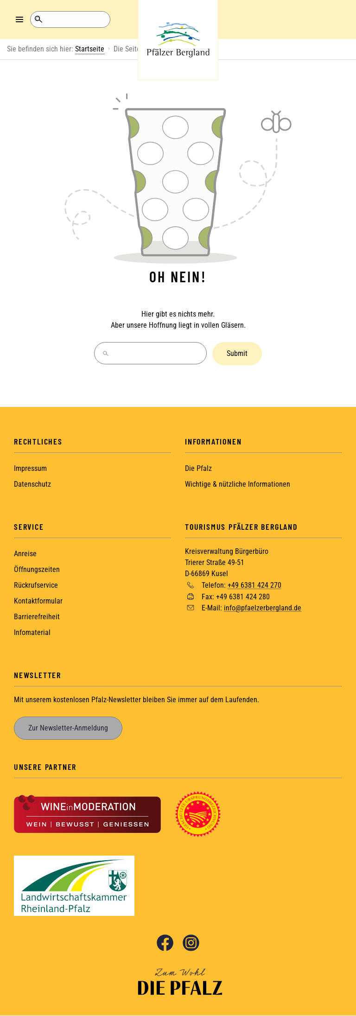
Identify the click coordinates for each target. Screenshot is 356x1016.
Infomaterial (32, 632)
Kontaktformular (38, 601)
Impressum (30, 468)
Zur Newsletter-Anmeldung (68, 728)
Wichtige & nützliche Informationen (237, 484)
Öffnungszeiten (37, 569)
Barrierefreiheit (37, 616)
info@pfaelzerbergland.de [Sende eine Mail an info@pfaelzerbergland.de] (262, 607)
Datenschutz (32, 484)
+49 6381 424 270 (254, 584)
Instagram (191, 942)
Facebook (165, 942)
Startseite (89, 48)
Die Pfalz (198, 468)
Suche (38, 19)
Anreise (25, 553)
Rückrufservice (36, 585)
